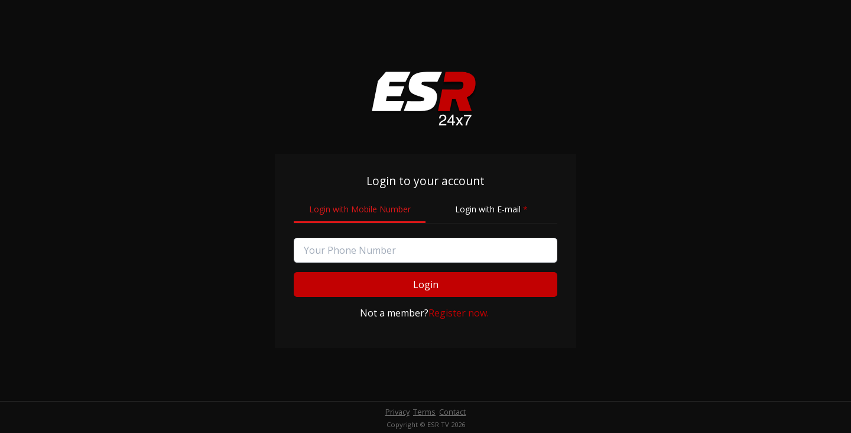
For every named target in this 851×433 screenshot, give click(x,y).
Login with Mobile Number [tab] (360, 209)
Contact (452, 411)
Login (426, 284)
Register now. (458, 312)
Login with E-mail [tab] (491, 209)
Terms (424, 411)
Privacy (397, 411)
